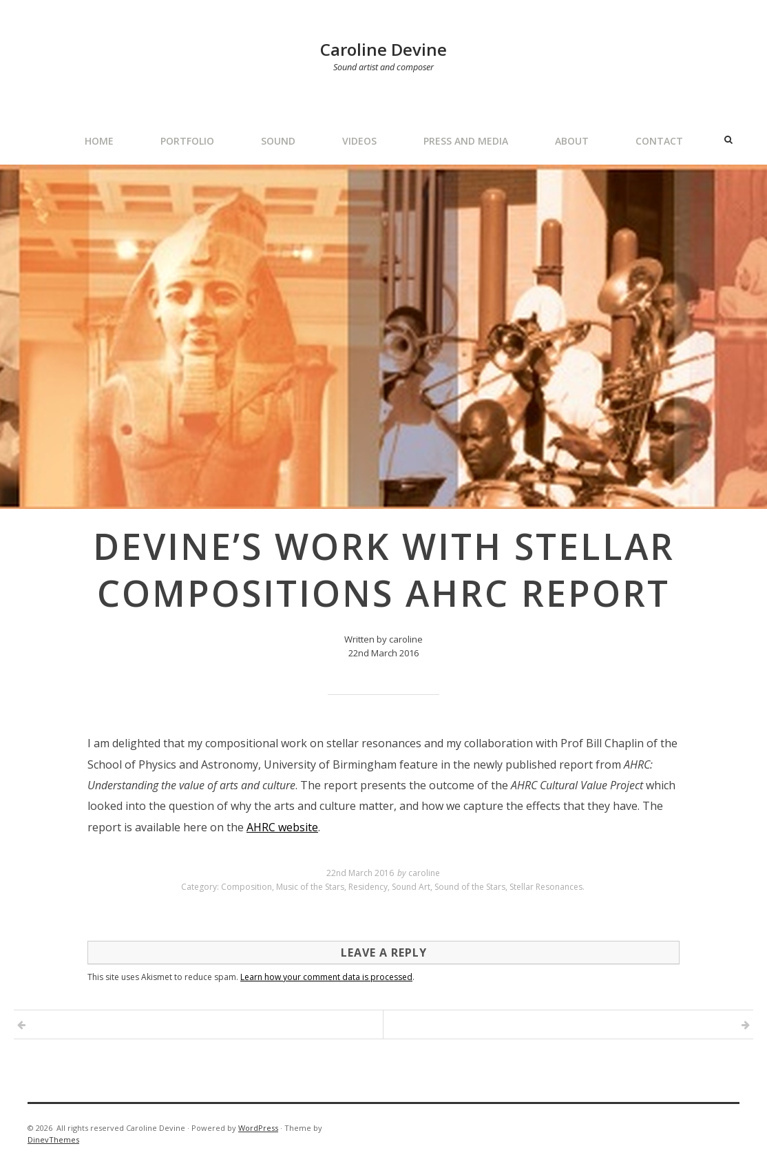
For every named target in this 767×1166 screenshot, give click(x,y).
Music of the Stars (310, 887)
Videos (359, 140)
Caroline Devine (383, 49)
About (572, 140)
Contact (659, 140)
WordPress (258, 1128)
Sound (278, 140)
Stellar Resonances (545, 887)
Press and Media (465, 140)
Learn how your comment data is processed (326, 977)
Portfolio (187, 140)
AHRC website (282, 827)
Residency (368, 887)
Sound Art (411, 887)
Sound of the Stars (469, 887)
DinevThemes (53, 1139)
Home (99, 140)
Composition (246, 887)
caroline (424, 873)
